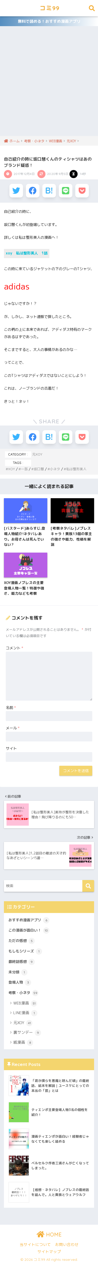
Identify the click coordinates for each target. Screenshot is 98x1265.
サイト (11, 748)
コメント (14, 648)
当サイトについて (35, 1244)
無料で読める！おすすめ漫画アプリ (49, 21)
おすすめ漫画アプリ (28, 920)
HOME (49, 1234)
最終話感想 (21, 962)
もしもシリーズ (25, 951)
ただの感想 (21, 941)
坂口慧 (39, 469)
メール (13, 728)
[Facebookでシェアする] (32, 190)
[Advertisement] (49, 84)
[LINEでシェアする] (65, 190)
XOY (11, 469)
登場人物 (19, 982)
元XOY (37, 454)
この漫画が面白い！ (28, 930)
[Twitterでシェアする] (16, 190)
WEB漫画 (25, 1003)
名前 (11, 707)
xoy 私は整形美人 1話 (27, 253)
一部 (24, 469)
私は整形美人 (76, 469)
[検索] (88, 886)
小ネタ (55, 469)
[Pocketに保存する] (82, 190)
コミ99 (50, 8)
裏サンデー (27, 1033)
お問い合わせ (67, 1244)
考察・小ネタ (23, 993)
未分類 (17, 972)
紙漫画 (23, 1043)
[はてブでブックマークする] (49, 190)
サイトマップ (49, 1251)
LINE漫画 (25, 1013)
